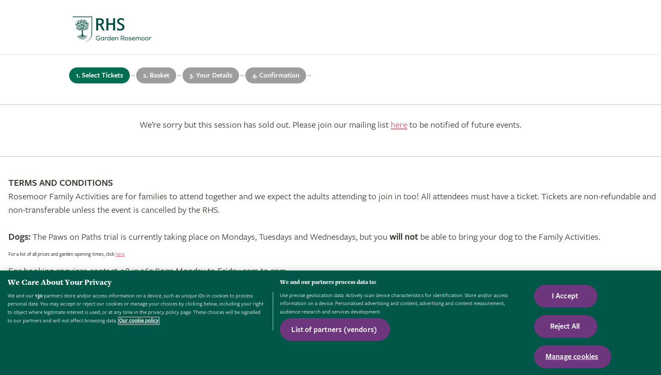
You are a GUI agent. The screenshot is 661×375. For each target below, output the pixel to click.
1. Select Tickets (99, 75)
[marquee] (330, 27)
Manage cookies (572, 356)
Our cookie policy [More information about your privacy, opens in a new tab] (139, 321)
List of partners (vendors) (334, 329)
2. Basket (156, 75)
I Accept (565, 296)
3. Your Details (210, 75)
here (399, 125)
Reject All (565, 326)
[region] (330, 323)
